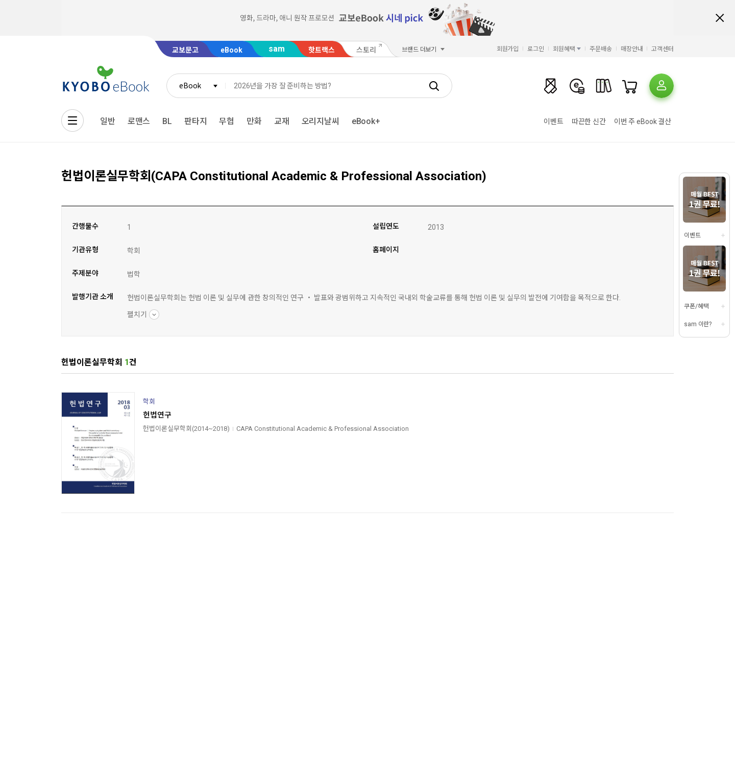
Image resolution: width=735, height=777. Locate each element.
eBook (231, 50)
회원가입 (508, 49)
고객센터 (662, 49)
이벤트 (554, 121)
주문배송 (601, 49)
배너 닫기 (720, 18)
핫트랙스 (321, 50)
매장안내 (632, 49)
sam (276, 49)
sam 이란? (698, 324)
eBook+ (366, 121)
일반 (107, 121)
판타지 (195, 121)
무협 (226, 121)
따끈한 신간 (589, 121)
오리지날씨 (320, 121)
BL (167, 121)
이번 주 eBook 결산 (642, 121)
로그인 (535, 49)
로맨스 (139, 121)
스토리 (366, 50)
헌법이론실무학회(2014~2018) (186, 428)
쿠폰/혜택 (696, 306)
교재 (281, 121)
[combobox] (196, 86)
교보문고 (185, 50)
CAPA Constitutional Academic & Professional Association (322, 428)
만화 (254, 121)
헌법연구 (157, 415)
